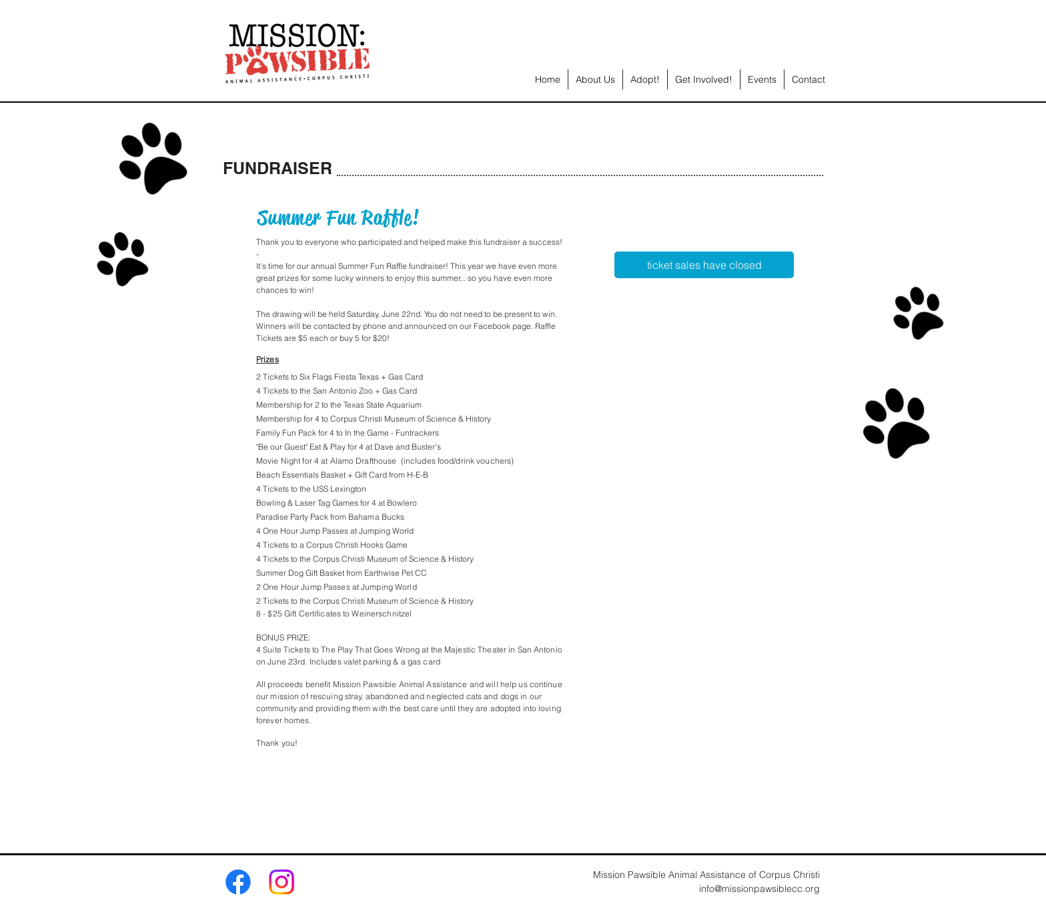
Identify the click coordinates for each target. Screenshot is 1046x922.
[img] (637, 359)
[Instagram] (281, 882)
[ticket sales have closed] (704, 265)
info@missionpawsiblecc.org (759, 889)
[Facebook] (238, 882)
